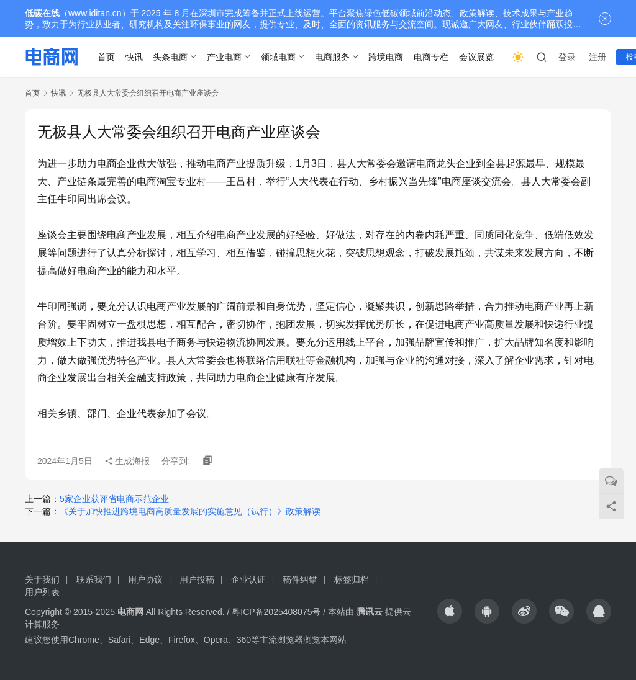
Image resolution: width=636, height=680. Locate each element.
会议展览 (476, 57)
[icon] (449, 611)
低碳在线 (42, 13)
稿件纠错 (300, 579)
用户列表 (42, 592)
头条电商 (170, 57)
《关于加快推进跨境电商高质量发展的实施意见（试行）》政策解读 (190, 511)
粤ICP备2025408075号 (276, 612)
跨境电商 (385, 57)
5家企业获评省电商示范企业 (114, 499)
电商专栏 (431, 57)
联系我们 (93, 579)
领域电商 (278, 57)
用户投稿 (196, 579)
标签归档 (351, 579)
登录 (567, 57)
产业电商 (224, 57)
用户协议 (145, 579)
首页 (106, 57)
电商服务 (332, 57)
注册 (597, 57)
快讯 (134, 57)
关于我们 (42, 579)
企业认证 (248, 579)
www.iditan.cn (95, 13)
